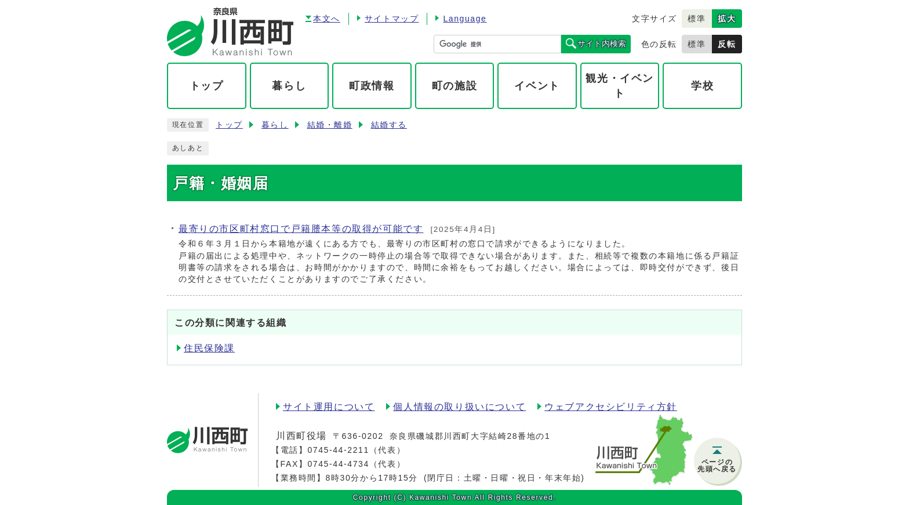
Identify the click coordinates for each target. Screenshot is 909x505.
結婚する (389, 125)
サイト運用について (328, 407)
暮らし (275, 125)
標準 (697, 18)
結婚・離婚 (329, 125)
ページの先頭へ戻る (717, 465)
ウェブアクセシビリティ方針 (610, 407)
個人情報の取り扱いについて (459, 407)
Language (464, 18)
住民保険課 (209, 348)
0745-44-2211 (338, 450)
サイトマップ (392, 18)
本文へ (326, 18)
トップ (229, 125)
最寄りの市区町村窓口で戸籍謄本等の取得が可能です (301, 229)
